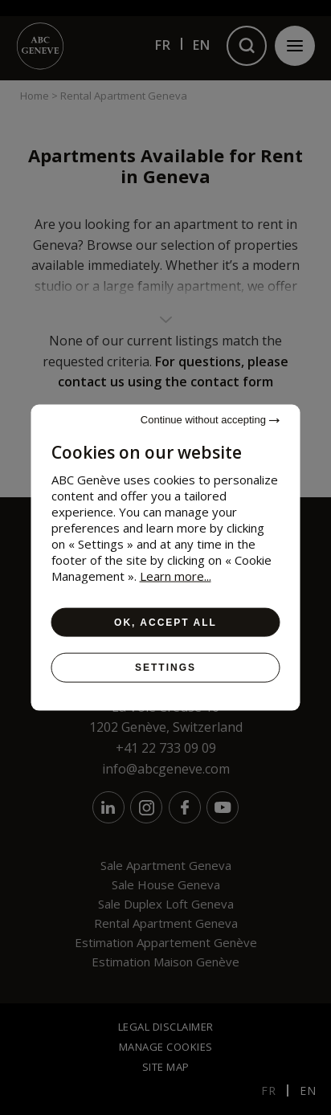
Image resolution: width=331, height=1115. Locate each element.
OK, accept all (165, 622)
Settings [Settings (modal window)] (165, 667)
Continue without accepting (210, 420)
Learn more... (175, 576)
